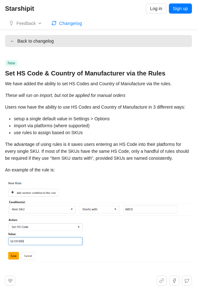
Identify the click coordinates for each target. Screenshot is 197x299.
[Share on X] (187, 281)
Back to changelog (32, 41)
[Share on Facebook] (174, 281)
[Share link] (162, 281)
